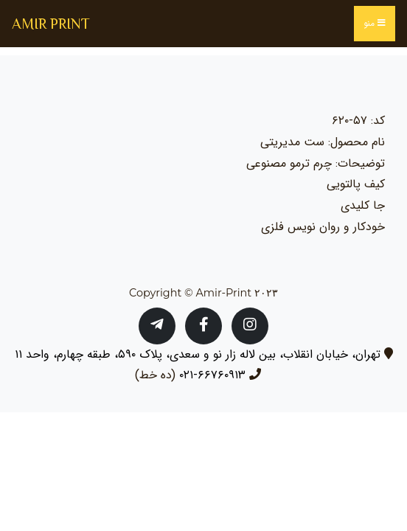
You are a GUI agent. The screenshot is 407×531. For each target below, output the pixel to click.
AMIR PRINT (51, 23)
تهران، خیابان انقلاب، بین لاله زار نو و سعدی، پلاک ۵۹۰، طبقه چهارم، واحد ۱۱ (197, 354)
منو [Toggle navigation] (374, 23)
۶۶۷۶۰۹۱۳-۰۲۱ (212, 375)
